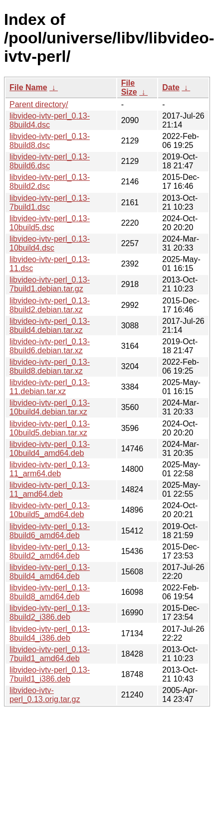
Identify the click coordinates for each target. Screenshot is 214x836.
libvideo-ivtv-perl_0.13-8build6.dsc (49, 161)
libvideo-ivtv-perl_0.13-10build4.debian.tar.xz (49, 407)
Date (171, 87)
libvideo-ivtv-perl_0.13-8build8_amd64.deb (49, 592)
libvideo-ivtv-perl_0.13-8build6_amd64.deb (49, 531)
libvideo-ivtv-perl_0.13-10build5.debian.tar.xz (49, 428)
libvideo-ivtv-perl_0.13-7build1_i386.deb (49, 674)
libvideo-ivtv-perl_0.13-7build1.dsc (49, 202)
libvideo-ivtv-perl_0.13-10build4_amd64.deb (49, 448)
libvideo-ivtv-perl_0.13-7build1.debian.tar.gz (49, 284)
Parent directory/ (38, 104)
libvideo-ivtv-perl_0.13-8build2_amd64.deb (49, 551)
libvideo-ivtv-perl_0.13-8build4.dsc (49, 120)
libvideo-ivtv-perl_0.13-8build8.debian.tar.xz (49, 366)
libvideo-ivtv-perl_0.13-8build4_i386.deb (49, 633)
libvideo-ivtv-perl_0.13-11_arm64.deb (49, 469)
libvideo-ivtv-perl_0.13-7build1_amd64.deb (49, 654)
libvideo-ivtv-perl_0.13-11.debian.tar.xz (49, 387)
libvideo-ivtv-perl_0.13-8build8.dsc (49, 140)
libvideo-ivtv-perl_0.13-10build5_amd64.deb (49, 510)
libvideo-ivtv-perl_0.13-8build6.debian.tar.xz (49, 346)
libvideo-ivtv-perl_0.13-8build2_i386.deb (49, 612)
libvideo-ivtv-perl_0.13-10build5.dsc (49, 223)
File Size (129, 87)
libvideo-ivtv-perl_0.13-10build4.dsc (49, 243)
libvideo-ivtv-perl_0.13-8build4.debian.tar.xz (49, 325)
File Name (28, 87)
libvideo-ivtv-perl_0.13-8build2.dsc (49, 181)
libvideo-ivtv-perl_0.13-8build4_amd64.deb (49, 571)
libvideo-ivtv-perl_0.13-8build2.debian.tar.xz (49, 305)
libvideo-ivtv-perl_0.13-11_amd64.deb (49, 489)
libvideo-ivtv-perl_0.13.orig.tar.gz (44, 694)
